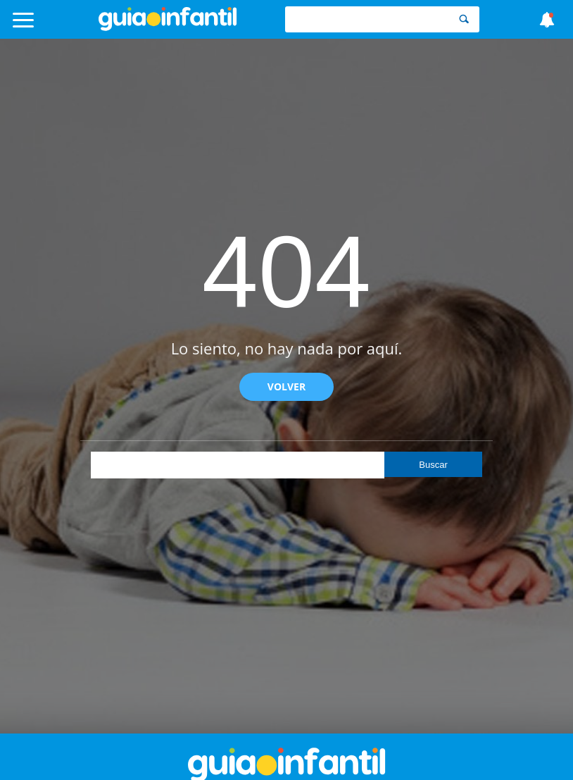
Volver (286, 386)
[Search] (463, 19)
